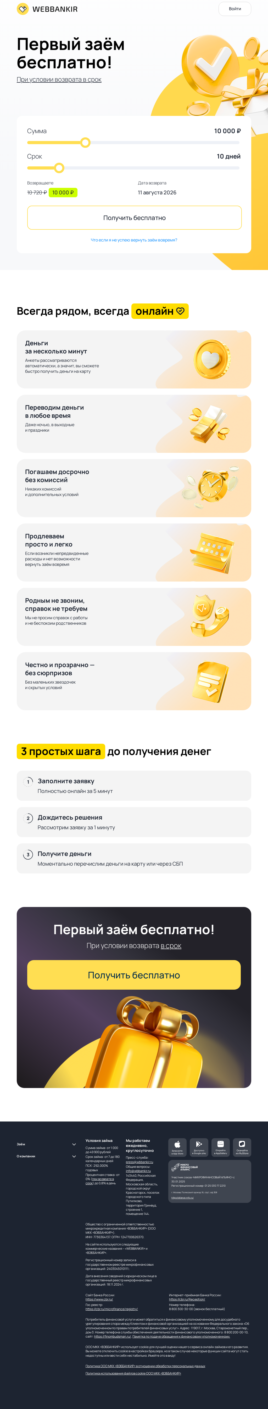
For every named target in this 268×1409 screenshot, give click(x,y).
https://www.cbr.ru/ (99, 1299)
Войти (235, 9)
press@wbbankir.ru (139, 1162)
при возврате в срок (100, 1181)
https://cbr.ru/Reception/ (187, 1299)
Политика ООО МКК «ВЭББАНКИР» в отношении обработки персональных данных (145, 1366)
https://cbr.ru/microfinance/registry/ (112, 1309)
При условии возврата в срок (59, 79)
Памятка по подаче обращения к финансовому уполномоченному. (181, 1336)
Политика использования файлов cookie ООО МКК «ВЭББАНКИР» (133, 1373)
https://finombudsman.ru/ (112, 1336)
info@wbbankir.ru (138, 1171)
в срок (171, 945)
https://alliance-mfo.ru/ (182, 1197)
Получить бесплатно (134, 217)
